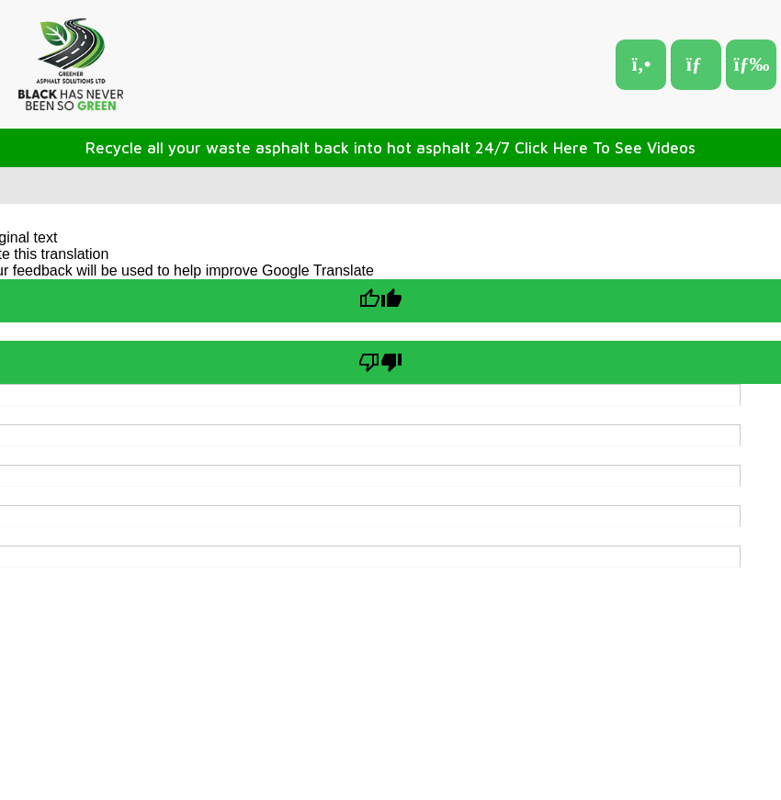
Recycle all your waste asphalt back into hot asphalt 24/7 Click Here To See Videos (390, 148)
